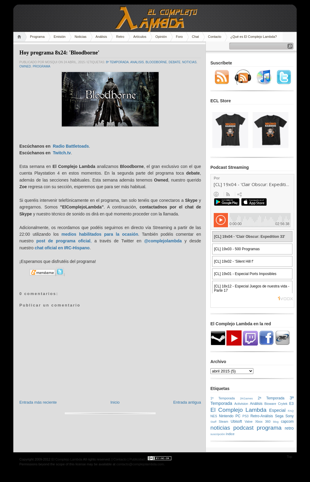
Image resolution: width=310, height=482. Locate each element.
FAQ (291, 410)
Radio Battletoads (71, 146)
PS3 (245, 416)
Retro (120, 36)
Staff (213, 421)
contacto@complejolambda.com (140, 464)
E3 (291, 404)
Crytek (282, 403)
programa (41, 66)
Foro (179, 36)
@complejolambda (163, 240)
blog (276, 421)
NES (213, 416)
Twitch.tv (62, 152)
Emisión (59, 36)
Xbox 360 (263, 421)
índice (230, 434)
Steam (223, 421)
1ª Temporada (222, 398)
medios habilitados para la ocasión (99, 234)
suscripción (217, 434)
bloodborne (156, 62)
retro (289, 428)
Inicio (115, 402)
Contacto (214, 36)
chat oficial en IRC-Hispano (62, 247)
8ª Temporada (117, 62)
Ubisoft (236, 421)
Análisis (101, 36)
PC (238, 416)
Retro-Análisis (261, 416)
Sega (279, 416)
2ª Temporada (271, 398)
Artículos (139, 36)
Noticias (80, 36)
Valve (248, 421)
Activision (241, 403)
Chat (195, 36)
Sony (289, 416)
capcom (287, 421)
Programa (37, 36)
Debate (174, 62)
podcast (243, 428)
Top (289, 456)
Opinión (161, 36)
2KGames (246, 398)
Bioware (270, 403)
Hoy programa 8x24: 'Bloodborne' (59, 53)
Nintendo (226, 416)
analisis (137, 62)
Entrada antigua (187, 402)
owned (25, 66)
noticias (189, 62)
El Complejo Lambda (238, 410)
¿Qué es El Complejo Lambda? (253, 36)
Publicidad (137, 459)
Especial (277, 410)
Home (20, 36)
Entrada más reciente (38, 402)
